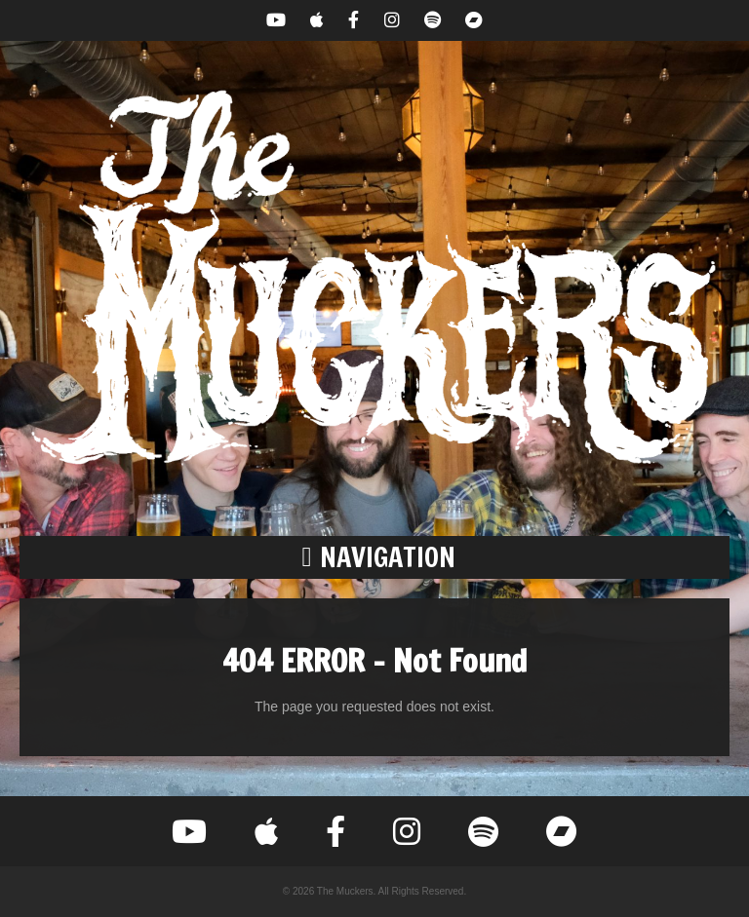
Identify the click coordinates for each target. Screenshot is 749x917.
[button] (374, 557)
